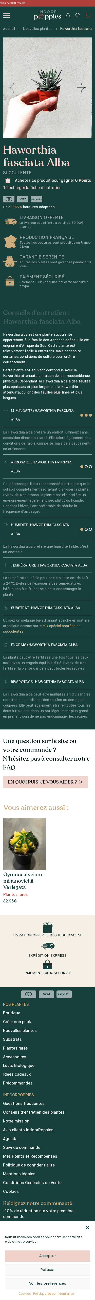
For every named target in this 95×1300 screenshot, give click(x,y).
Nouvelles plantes (37, 29)
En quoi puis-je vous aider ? (46, 782)
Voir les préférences (47, 1283)
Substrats (12, 1040)
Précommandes (18, 1083)
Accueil (9, 29)
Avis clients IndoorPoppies (28, 1130)
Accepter (47, 1256)
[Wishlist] (77, 15)
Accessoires (14, 1057)
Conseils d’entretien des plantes (34, 1113)
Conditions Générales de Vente (32, 1183)
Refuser (47, 1270)
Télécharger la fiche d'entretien (32, 188)
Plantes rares (15, 1049)
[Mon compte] (68, 15)
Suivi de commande (21, 1148)
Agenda (10, 1139)
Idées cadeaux (17, 1075)
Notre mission (16, 1121)
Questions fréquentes (24, 1104)
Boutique (11, 1013)
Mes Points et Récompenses (30, 1157)
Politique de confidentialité (53, 1293)
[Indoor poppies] (47, 15)
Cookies (25, 1293)
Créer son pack (17, 1022)
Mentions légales (19, 1174)
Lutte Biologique (18, 1066)
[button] (87, 1227)
